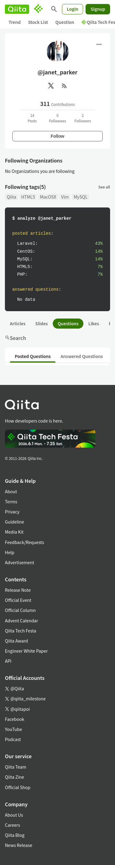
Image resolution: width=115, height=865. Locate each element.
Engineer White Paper (26, 651)
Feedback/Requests (24, 542)
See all (104, 186)
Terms (11, 501)
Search (15, 337)
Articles (17, 323)
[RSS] (64, 85)
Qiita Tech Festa (20, 631)
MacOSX (48, 197)
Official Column (20, 610)
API (8, 661)
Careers (12, 825)
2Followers (83, 118)
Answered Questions (81, 356)
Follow (57, 136)
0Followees (57, 118)
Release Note (18, 590)
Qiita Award (16, 641)
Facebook (14, 719)
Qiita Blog (15, 835)
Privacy (12, 512)
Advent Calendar (21, 620)
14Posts (32, 118)
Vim (65, 197)
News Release (18, 845)
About (11, 491)
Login (73, 9)
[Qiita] (17, 9)
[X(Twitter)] (51, 85)
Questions (68, 323)
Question (65, 22)
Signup (97, 9)
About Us (14, 815)
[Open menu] (99, 44)
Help (9, 552)
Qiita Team (15, 767)
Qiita (11, 197)
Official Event (18, 600)
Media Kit (14, 532)
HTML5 (28, 197)
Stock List (38, 22)
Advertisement (19, 562)
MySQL (80, 197)
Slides (41, 323)
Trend (15, 22)
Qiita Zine (14, 777)
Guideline (14, 522)
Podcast (13, 739)
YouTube (13, 729)
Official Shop (17, 787)
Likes (93, 323)
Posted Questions (33, 356)
